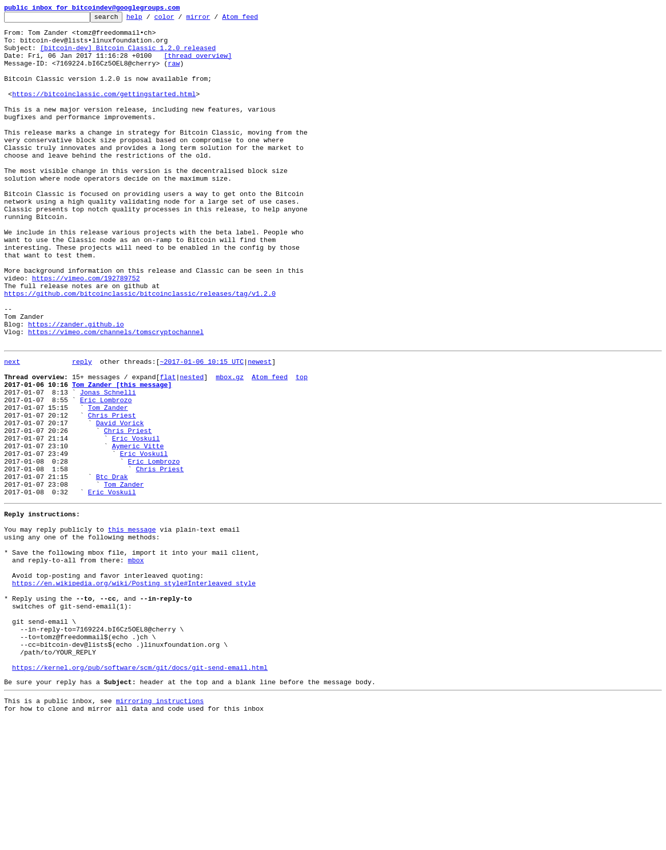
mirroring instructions (160, 829)
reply (82, 428)
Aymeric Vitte (138, 530)
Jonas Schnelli (108, 465)
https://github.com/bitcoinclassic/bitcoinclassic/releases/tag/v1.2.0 (139, 350)
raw (174, 73)
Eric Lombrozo (106, 475)
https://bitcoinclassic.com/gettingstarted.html (104, 110)
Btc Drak (111, 567)
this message (132, 627)
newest (260, 428)
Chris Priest (112, 493)
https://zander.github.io (76, 386)
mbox (136, 664)
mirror (214, 19)
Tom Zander (108, 484)
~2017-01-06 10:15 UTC (202, 428)
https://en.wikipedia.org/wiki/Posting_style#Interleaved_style (134, 691)
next (12, 428)
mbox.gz (230, 447)
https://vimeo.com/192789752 (86, 331)
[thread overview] (198, 64)
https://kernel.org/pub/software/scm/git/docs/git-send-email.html (140, 793)
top (301, 447)
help (150, 19)
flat (168, 447)
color (180, 19)
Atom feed (256, 19)
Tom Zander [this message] (122, 456)
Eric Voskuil (136, 521)
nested (192, 447)
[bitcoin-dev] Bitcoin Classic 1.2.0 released (128, 55)
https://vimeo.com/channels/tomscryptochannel (116, 396)
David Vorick (120, 502)
